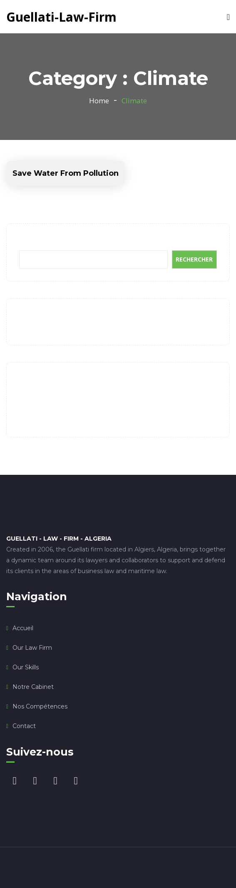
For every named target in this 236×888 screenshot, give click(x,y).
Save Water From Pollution (65, 173)
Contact (24, 726)
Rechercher (36, 241)
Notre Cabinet (33, 687)
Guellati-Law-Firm (61, 16)
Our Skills (25, 667)
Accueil (22, 628)
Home (99, 100)
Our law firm (32, 647)
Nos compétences (39, 706)
